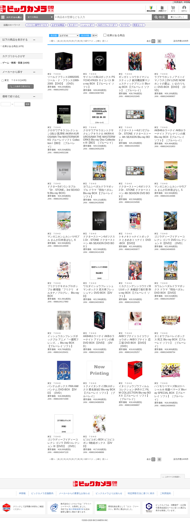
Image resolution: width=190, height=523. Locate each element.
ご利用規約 (177, 2)
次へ (104, 41)
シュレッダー (87, 25)
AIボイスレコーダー (107, 25)
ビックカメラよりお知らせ (109, 493)
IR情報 (187, 2)
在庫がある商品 (13, 46)
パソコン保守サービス (37, 25)
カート (173, 10)
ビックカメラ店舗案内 (42, 493)
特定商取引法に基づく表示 (141, 493)
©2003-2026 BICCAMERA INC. (95, 520)
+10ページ (88, 41)
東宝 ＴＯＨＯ (15, 80)
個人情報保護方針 (76, 509)
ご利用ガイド (162, 10)
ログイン (184, 10)
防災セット (138, 25)
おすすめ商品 (58, 25)
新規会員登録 (151, 10)
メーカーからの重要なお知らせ (74, 493)
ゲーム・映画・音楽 (15, 62)
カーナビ (125, 25)
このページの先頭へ (172, 477)
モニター (73, 25)
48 (98, 41)
